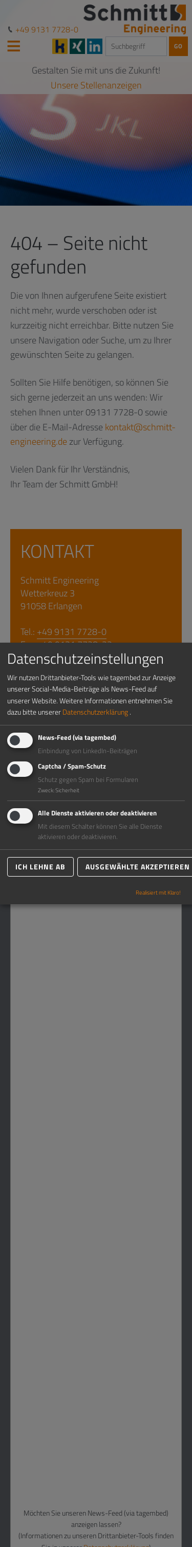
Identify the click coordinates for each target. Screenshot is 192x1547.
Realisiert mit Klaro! (158, 892)
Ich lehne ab (40, 866)
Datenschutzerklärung (95, 711)
